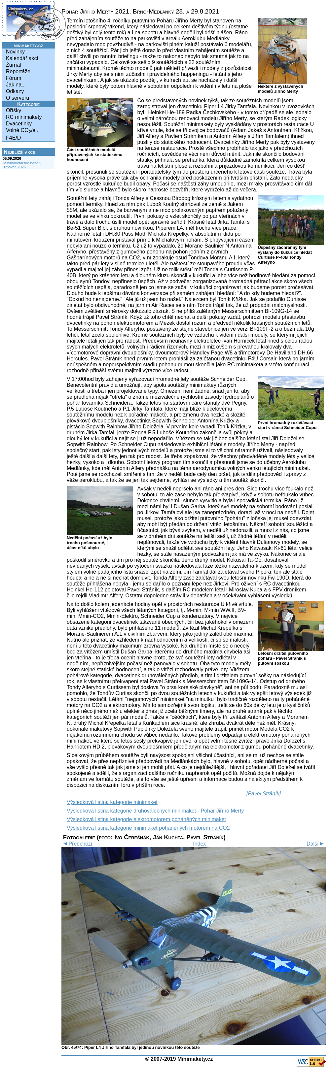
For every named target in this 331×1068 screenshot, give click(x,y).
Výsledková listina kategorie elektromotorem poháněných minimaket (146, 819)
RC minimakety (24, 117)
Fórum (13, 78)
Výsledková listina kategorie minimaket (112, 802)
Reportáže (18, 71)
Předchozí (76, 844)
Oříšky (13, 110)
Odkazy (15, 91)
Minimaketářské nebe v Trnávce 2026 (22, 165)
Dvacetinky (19, 123)
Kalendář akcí (22, 58)
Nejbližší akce (19, 152)
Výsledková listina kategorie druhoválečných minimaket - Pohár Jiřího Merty (155, 811)
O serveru (17, 98)
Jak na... (16, 84)
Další (316, 844)
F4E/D (13, 138)
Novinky (15, 51)
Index (199, 844)
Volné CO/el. (22, 130)
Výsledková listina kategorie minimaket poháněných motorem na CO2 (148, 828)
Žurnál (13, 65)
